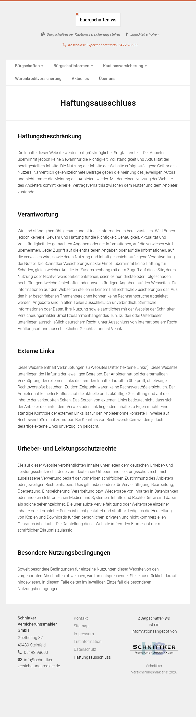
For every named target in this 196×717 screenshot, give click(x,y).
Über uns (107, 78)
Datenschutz (85, 649)
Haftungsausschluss (92, 657)
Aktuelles (80, 78)
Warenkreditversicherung (38, 78)
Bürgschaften (29, 65)
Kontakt (81, 618)
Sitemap (81, 626)
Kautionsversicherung (125, 65)
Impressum (84, 633)
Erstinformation (88, 641)
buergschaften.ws (98, 19)
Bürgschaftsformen (73, 65)
